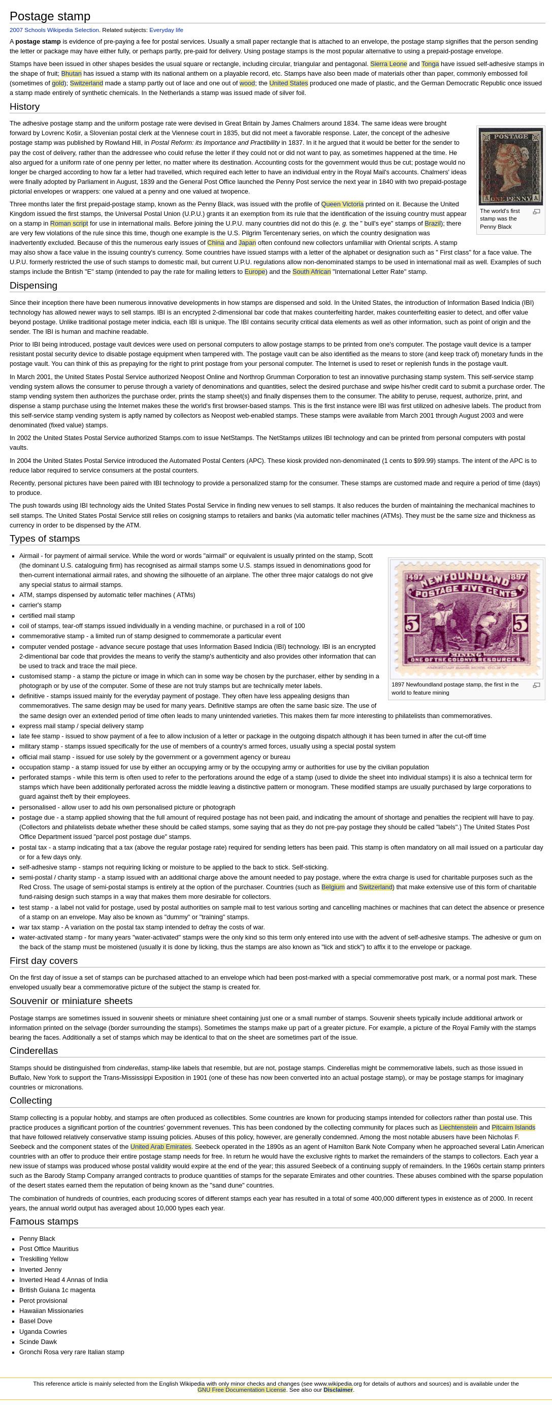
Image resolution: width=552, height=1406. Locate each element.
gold (58, 83)
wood (247, 83)
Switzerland (87, 83)
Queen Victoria (342, 204)
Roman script (69, 223)
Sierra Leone (388, 64)
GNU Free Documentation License (242, 1390)
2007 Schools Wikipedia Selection (54, 29)
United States (288, 83)
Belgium (333, 887)
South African (312, 271)
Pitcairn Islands (513, 1127)
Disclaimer (338, 1390)
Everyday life (166, 29)
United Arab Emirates (161, 1146)
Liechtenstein (458, 1127)
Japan (247, 242)
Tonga (430, 64)
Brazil (433, 223)
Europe (255, 271)
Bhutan (71, 73)
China (215, 242)
